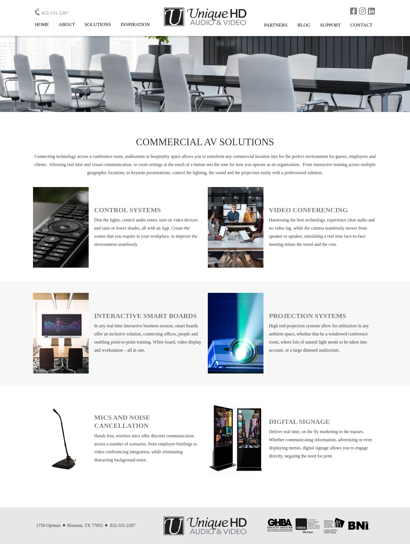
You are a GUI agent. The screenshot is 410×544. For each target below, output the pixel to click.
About (66, 24)
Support (330, 25)
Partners (276, 25)
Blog (303, 25)
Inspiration (135, 24)
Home (42, 24)
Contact (361, 25)
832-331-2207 (52, 13)
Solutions (97, 24)
